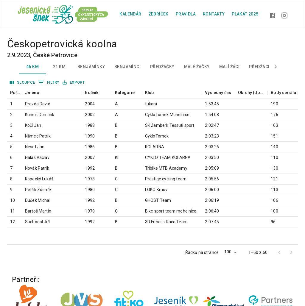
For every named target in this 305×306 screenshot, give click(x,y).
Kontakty (214, 14)
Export (73, 82)
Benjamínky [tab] (91, 67)
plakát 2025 (245, 14)
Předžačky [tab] (162, 67)
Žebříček (159, 14)
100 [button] (227, 251)
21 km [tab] (59, 67)
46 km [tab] (32, 67)
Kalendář (130, 14)
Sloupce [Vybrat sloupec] (22, 82)
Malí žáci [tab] (229, 67)
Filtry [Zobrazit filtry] (49, 82)
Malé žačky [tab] (196, 67)
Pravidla (186, 14)
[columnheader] (14, 93)
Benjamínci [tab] (127, 67)
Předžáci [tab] (259, 67)
